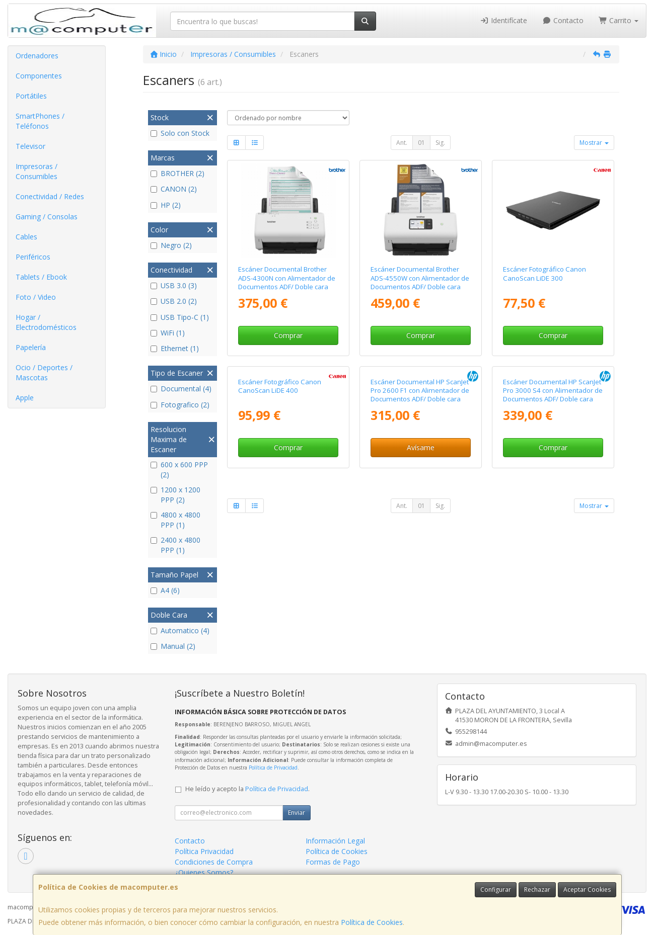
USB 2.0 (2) (174, 301)
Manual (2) (173, 646)
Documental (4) (181, 388)
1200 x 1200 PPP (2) (175, 494)
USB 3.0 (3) (174, 285)
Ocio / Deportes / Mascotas (44, 372)
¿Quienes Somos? (204, 872)
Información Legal (335, 840)
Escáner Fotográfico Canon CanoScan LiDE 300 (544, 273)
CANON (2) (174, 189)
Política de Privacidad (273, 767)
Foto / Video (36, 297)
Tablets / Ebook (41, 277)
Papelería (31, 347)
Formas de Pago (333, 862)
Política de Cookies (372, 922)
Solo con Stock (180, 133)
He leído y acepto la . (247, 789)
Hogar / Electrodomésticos (46, 322)
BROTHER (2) (177, 173)
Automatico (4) (180, 630)
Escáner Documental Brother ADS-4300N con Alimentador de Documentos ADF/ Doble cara (286, 278)
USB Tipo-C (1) (180, 317)
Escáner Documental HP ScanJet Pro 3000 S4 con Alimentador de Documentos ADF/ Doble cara (553, 484)
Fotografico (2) (180, 404)
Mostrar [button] (594, 142)
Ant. (401, 142)
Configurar (495, 889)
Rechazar (537, 889)
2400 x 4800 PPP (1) (175, 545)
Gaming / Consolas (47, 216)
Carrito (619, 20)
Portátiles (31, 96)
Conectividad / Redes (50, 196)
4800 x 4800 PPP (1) (175, 520)
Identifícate (504, 20)
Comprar (288, 335)
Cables (26, 236)
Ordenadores (37, 55)
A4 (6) (165, 590)
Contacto (563, 20)
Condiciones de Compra (214, 862)
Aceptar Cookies (587, 889)
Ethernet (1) (175, 348)
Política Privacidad (204, 851)
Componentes (39, 75)
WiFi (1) (168, 332)
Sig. (440, 142)
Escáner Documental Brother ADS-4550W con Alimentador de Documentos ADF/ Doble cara (420, 278)
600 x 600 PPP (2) (179, 469)
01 (421, 142)
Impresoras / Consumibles (36, 171)
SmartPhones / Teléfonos (40, 121)
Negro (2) (171, 245)
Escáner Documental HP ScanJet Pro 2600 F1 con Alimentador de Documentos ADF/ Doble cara (420, 484)
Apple (25, 397)
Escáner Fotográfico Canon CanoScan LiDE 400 (279, 479)
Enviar (296, 812)
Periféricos (33, 257)
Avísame (420, 541)
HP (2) (166, 205)
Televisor (30, 146)
